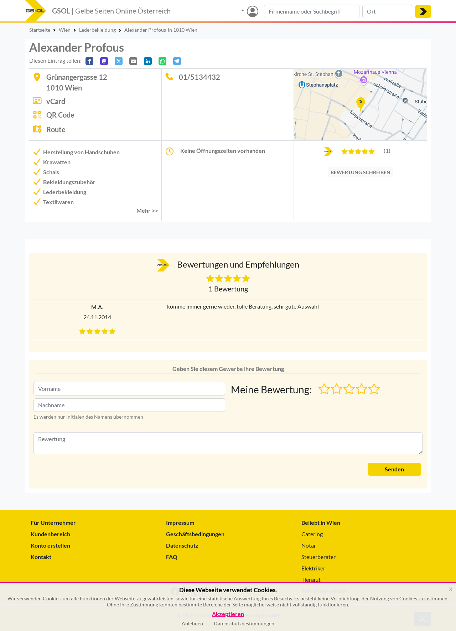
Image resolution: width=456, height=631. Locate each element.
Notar (308, 545)
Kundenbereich (50, 534)
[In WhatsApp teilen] (162, 61)
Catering (312, 534)
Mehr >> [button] (147, 210)
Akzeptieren (228, 614)
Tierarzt (311, 579)
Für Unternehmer (53, 522)
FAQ (171, 556)
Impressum (180, 522)
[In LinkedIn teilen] (148, 61)
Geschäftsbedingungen (195, 534)
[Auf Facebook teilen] (89, 61)
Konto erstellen (50, 545)
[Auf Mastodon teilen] (104, 61)
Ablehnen (192, 623)
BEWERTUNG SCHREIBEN (360, 172)
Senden (394, 469)
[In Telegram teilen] (177, 61)
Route (56, 129)
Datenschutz (182, 545)
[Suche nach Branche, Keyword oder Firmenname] (311, 11)
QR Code (60, 114)
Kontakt (41, 556)
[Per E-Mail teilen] (133, 61)
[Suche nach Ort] (387, 11)
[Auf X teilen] (119, 61)
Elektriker (313, 568)
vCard (55, 101)
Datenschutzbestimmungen (244, 623)
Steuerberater (318, 556)
